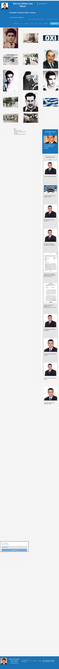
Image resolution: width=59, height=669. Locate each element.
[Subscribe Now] (14, 550)
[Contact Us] (54, 23)
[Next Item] (55, 139)
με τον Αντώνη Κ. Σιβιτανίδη (16, 17)
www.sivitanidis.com (43, 3)
